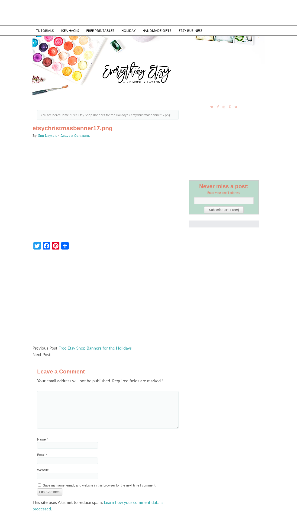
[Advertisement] (107, 299)
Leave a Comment (75, 135)
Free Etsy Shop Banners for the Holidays (95, 347)
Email (42, 455)
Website (43, 470)
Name (42, 439)
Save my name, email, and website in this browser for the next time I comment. (99, 485)
